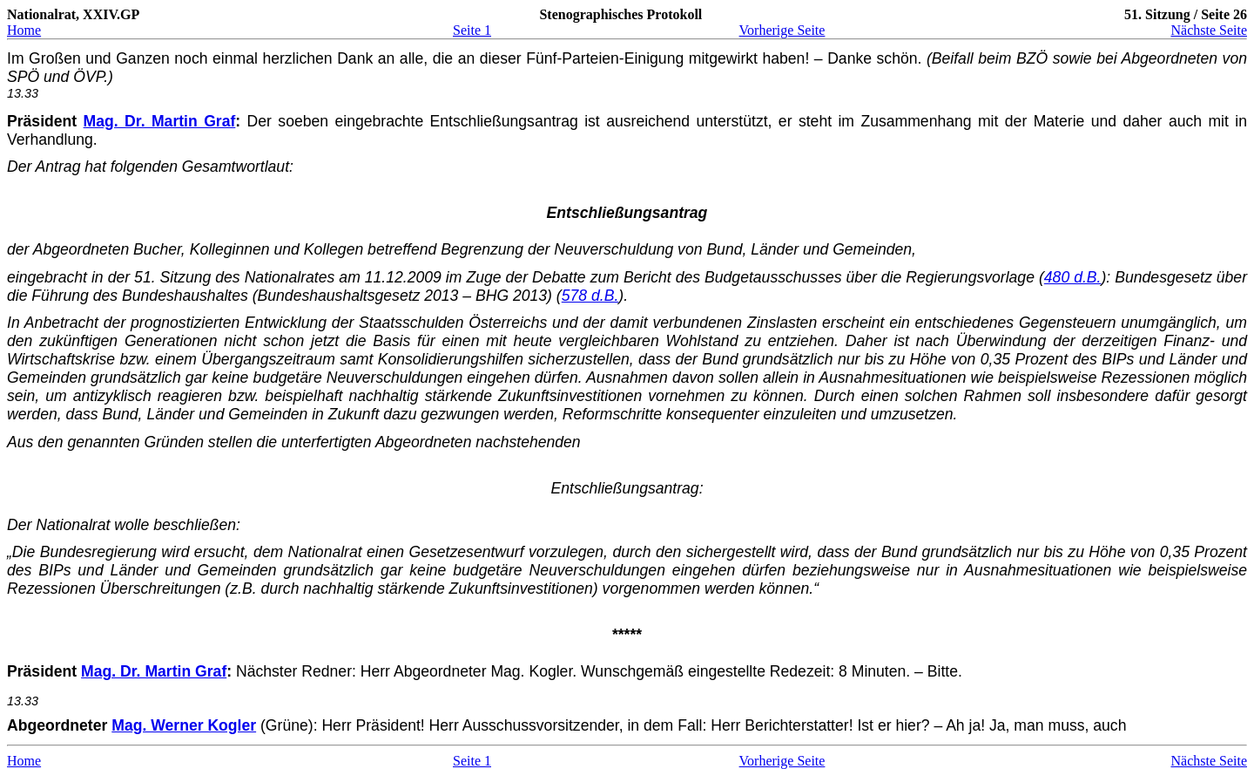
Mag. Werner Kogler (183, 725)
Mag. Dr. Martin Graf (160, 121)
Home (24, 30)
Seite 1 (472, 30)
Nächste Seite (1208, 30)
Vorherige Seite (782, 30)
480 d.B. (1073, 277)
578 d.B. (590, 295)
